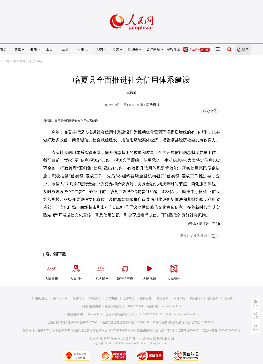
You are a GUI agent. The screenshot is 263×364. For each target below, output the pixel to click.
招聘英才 (95, 298)
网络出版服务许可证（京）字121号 (155, 330)
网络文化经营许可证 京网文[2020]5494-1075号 (101, 330)
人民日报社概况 (38, 298)
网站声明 (179, 298)
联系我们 (229, 298)
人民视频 (149, 270)
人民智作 (174, 270)
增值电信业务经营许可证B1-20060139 (126, 322)
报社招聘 (78, 298)
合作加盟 (129, 298)
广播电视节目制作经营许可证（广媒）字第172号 (184, 322)
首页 (3, 49)
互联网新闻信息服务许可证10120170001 (73, 322)
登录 (245, 49)
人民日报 (51, 270)
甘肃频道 (19, 61)
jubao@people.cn (171, 306)
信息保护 (213, 298)
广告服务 (112, 298)
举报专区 (173, 49)
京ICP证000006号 (190, 330)
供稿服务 (145, 298)
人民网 (5, 61)
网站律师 (196, 298)
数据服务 (162, 298)
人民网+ (76, 270)
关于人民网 (60, 298)
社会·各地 (36, 61)
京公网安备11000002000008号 (221, 330)
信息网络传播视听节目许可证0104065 (46, 330)
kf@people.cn (95, 314)
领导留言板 (125, 270)
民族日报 (152, 105)
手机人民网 (100, 270)
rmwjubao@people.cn (187, 314)
